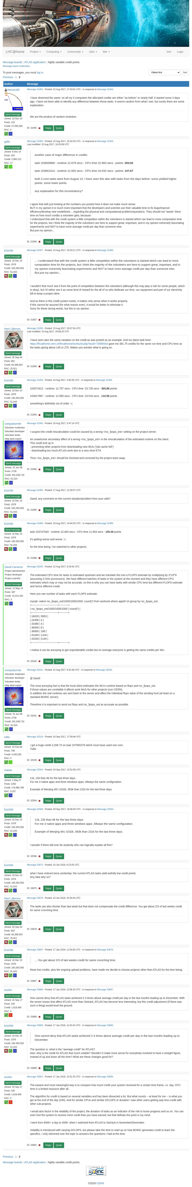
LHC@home (15, 52)
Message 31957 (35, 250)
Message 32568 (35, 809)
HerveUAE (13, 89)
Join (168, 51)
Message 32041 (35, 670)
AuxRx (8, 989)
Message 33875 (35, 865)
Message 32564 (35, 769)
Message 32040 (35, 566)
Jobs (93, 51)
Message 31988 (35, 523)
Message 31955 (35, 89)
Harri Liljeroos (12, 328)
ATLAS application (35, 62)
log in (40, 72)
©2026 (96, 1183)
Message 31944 (105, 89)
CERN (100, 1183)
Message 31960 (35, 423)
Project (35, 51)
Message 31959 (35, 380)
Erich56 (8, 250)
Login (180, 51)
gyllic (7, 141)
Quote (59, 128)
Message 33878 (35, 898)
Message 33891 (35, 1076)
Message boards (12, 62)
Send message (12, 114)
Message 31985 (35, 490)
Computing (54, 51)
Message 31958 (35, 328)
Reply (48, 128)
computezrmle (13, 423)
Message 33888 (35, 989)
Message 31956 (35, 141)
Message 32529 (35, 736)
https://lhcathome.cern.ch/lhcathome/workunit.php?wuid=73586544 (69, 343)
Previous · (9, 77)
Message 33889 (35, 1025)
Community (75, 51)
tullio (7, 737)
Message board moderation (16, 66)
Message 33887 (35, 949)
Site (106, 51)
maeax (8, 770)
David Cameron (14, 566)
